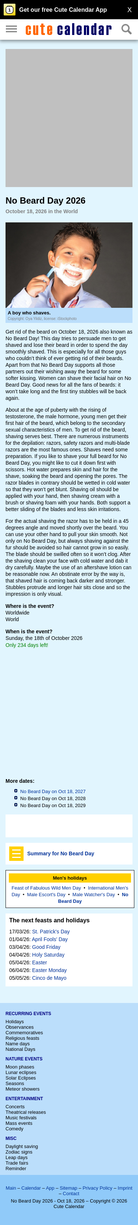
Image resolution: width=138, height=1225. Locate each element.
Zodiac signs (19, 1152)
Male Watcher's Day (93, 894)
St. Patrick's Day (51, 931)
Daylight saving (22, 1146)
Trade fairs (17, 1163)
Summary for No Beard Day (60, 853)
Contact (71, 1193)
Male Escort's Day (46, 894)
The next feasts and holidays (49, 920)
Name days (18, 1043)
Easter (39, 962)
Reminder (16, 1168)
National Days (20, 1049)
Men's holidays (70, 878)
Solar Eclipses (21, 1078)
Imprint (125, 1188)
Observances (20, 1027)
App (50, 1188)
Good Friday (46, 947)
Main (11, 1188)
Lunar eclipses (21, 1072)
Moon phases (20, 1067)
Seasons (15, 1083)
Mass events (19, 1123)
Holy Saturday (48, 955)
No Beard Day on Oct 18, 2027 (53, 791)
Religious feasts (22, 1038)
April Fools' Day (50, 939)
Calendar (31, 1188)
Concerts (15, 1106)
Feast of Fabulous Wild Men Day (46, 888)
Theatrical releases (26, 1112)
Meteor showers (22, 1089)
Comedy (14, 1128)
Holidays (15, 1021)
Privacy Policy (97, 1188)
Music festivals (21, 1117)
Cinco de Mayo (49, 978)
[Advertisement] (69, 118)
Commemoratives (24, 1032)
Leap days (17, 1157)
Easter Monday (49, 970)
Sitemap (68, 1188)
